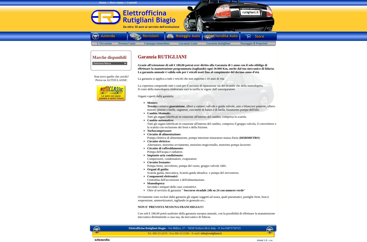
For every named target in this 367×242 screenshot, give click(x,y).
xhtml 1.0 (262, 240)
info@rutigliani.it (211, 233)
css (270, 240)
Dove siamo (117, 2)
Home (102, 2)
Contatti (132, 2)
